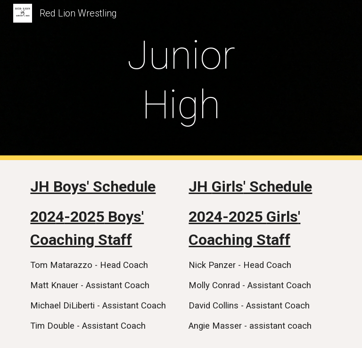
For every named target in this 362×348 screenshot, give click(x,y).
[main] (180, 80)
